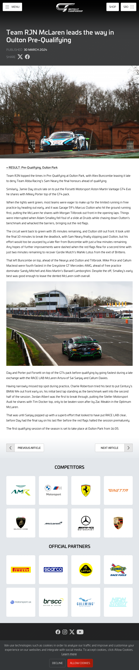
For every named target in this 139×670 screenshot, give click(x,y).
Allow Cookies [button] (80, 663)
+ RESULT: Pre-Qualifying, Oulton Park (32, 167)
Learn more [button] (69, 654)
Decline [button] (57, 663)
